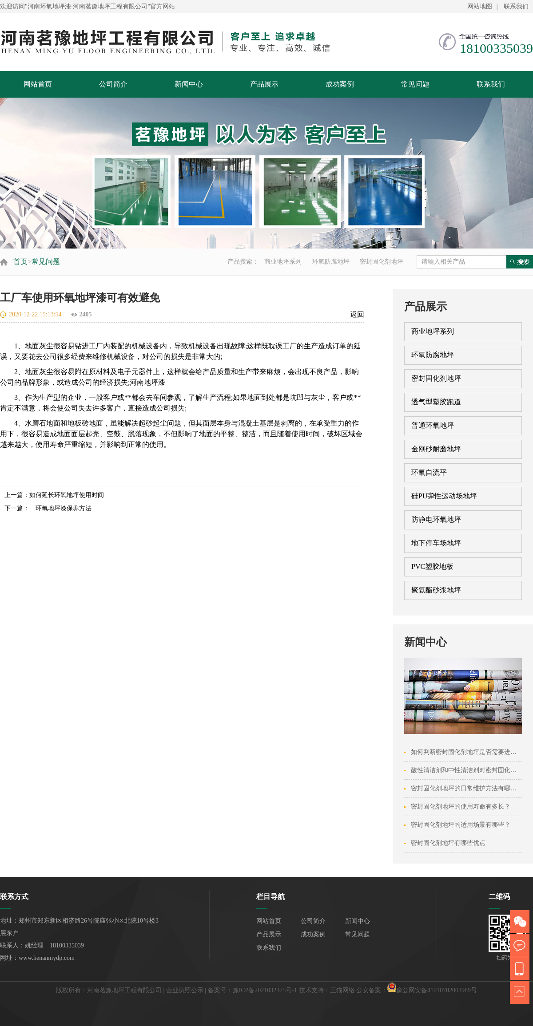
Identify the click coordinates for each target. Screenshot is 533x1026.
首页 (20, 261)
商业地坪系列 (283, 261)
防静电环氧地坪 (436, 519)
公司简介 (113, 84)
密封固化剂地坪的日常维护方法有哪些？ (467, 788)
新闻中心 (189, 84)
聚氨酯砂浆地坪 (436, 590)
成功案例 (340, 84)
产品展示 (264, 84)
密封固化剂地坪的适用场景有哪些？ (460, 824)
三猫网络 (342, 990)
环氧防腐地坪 (331, 261)
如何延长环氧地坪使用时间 (66, 495)
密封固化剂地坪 (381, 261)
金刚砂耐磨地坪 (436, 449)
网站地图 (479, 6)
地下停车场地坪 (436, 543)
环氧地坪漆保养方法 (60, 508)
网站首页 (38, 84)
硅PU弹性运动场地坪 (444, 496)
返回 (357, 314)
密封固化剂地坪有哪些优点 (448, 843)
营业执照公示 (184, 990)
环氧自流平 (429, 472)
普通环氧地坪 (432, 425)
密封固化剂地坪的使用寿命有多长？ (460, 806)
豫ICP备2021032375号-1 (265, 990)
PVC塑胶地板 (432, 566)
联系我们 (516, 6)
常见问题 (415, 84)
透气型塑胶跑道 (436, 402)
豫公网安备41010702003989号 (436, 990)
